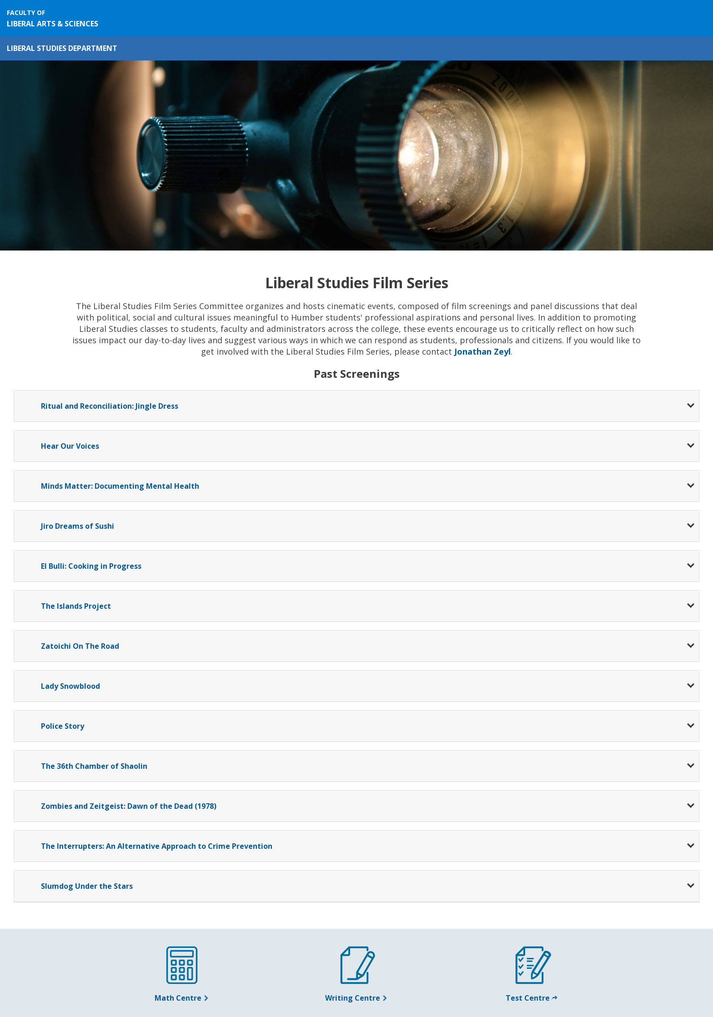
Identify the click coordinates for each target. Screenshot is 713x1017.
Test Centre (531, 998)
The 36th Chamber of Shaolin (94, 766)
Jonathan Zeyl (482, 351)
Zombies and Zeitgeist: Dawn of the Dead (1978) (128, 806)
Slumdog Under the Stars (87, 886)
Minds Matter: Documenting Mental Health (120, 486)
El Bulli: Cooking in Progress (91, 566)
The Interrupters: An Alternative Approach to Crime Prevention (156, 846)
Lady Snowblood (70, 686)
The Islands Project (76, 606)
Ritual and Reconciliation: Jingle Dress (109, 406)
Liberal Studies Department (62, 48)
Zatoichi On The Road (80, 646)
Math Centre (182, 998)
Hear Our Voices (70, 446)
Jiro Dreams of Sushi (77, 526)
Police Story (62, 726)
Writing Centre (356, 998)
